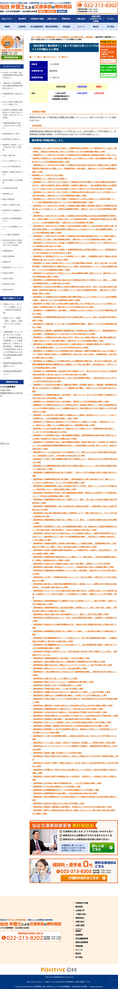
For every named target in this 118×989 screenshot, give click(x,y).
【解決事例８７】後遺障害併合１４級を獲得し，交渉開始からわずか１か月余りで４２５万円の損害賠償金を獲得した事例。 (74, 312)
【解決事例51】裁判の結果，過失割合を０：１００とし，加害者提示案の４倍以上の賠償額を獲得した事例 (73, 567)
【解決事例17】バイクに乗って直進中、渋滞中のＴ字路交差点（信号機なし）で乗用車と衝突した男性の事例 (73, 743)
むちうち (81, 27)
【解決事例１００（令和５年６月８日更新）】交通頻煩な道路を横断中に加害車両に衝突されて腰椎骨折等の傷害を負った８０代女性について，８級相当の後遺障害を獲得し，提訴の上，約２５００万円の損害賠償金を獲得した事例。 (74, 209)
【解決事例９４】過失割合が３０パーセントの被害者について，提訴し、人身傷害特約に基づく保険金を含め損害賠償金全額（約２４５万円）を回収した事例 (74, 258)
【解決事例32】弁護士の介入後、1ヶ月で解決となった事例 (54, 678)
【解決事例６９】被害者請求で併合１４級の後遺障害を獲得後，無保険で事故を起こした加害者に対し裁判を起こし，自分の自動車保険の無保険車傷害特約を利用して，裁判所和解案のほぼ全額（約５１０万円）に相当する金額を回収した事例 (74, 445)
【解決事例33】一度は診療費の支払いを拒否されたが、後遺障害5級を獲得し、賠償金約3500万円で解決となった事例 (74, 673)
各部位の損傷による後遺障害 (13, 181)
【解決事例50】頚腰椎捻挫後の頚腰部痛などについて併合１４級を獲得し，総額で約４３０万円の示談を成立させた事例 (74, 572)
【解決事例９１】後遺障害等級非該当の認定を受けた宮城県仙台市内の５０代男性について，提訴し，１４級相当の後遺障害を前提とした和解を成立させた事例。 (74, 281)
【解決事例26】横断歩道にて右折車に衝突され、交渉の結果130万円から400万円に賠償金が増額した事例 (72, 705)
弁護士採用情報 (8, 256)
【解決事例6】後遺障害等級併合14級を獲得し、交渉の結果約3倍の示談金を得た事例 (64, 793)
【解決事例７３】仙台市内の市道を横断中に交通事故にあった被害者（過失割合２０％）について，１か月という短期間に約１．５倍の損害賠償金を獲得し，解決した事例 (74, 416)
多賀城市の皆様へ (9, 284)
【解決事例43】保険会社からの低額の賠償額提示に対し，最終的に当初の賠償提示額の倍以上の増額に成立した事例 (74, 626)
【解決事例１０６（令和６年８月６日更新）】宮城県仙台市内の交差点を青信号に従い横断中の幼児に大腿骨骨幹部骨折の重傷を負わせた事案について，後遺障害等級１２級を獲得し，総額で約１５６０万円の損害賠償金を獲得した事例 (74, 168)
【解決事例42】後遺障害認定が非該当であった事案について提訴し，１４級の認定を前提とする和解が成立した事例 (74, 633)
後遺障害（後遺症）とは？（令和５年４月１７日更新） (13, 147)
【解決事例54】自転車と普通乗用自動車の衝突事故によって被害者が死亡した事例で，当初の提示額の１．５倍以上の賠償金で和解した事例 (74, 552)
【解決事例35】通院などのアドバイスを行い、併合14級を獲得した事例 (59, 668)
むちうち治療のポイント (12, 161)
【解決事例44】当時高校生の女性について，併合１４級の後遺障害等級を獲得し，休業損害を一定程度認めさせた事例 (74, 619)
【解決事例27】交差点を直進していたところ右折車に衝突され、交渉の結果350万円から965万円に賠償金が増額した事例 (74, 700)
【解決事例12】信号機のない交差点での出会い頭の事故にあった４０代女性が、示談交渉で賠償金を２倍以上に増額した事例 (74, 771)
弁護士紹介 (81, 19)
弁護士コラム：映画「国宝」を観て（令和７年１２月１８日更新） (12, 322)
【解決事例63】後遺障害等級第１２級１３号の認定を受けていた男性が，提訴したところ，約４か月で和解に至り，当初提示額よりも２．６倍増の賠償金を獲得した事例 (74, 487)
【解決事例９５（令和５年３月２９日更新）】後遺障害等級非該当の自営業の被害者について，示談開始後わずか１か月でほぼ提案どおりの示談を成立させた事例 (74, 251)
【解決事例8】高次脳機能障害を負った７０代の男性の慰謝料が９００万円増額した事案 (65, 790)
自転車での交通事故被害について (13, 219)
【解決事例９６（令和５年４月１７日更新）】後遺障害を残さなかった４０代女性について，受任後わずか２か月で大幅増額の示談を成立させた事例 (74, 244)
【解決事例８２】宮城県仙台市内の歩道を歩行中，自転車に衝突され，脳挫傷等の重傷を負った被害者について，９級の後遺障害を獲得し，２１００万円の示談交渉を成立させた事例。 (73, 345)
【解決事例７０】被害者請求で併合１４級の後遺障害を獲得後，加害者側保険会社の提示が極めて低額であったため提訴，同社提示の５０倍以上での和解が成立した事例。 (74, 437)
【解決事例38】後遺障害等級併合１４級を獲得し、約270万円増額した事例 (60, 658)
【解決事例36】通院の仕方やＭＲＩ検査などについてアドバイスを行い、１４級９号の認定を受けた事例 (72, 665)
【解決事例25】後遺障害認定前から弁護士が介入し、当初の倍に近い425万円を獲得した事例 (67, 709)
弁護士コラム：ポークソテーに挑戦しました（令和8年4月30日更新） (12, 308)
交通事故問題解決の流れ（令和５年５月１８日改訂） (12, 125)
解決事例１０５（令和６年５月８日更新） (48, 175)
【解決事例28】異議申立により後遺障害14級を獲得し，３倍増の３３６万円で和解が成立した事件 (69, 695)
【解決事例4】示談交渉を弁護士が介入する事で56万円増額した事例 (58, 803)
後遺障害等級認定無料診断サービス (12, 364)
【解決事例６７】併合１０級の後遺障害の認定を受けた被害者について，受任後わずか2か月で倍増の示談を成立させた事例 (75, 460)
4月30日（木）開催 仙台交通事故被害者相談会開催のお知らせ (13, 75)
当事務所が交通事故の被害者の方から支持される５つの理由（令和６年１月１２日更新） (13, 113)
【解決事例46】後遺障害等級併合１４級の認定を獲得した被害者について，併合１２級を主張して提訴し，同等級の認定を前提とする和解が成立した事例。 (74, 609)
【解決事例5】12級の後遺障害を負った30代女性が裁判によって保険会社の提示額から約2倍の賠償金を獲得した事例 (74, 798)
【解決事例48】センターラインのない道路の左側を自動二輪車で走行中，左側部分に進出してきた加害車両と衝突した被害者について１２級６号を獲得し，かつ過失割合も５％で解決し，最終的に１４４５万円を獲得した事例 (74, 594)
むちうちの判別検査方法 (12, 166)
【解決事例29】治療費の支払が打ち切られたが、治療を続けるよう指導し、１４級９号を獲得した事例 (71, 692)
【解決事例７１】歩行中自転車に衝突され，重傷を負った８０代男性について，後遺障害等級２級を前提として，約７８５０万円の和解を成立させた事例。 (73, 430)
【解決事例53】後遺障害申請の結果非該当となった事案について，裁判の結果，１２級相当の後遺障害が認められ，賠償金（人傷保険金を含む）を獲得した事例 (74, 558)
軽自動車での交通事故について (13, 211)
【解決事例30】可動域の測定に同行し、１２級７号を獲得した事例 (57, 689)
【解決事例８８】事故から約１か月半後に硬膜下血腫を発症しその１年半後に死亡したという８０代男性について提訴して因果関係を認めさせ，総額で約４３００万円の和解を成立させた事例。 (74, 305)
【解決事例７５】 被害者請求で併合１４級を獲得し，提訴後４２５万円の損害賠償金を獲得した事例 (70, 402)
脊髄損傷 (66, 27)
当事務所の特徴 (37, 19)
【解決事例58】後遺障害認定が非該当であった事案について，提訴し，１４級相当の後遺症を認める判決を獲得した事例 (74, 521)
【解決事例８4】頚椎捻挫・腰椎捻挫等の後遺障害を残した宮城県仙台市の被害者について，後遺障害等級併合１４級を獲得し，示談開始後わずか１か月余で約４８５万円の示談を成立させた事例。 (75, 332)
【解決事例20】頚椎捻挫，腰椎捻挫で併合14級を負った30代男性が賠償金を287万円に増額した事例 (70, 726)
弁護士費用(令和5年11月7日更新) (96, 18)
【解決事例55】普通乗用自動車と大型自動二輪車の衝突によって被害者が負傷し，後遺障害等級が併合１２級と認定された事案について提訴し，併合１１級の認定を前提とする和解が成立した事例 (74, 545)
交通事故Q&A (8, 251)
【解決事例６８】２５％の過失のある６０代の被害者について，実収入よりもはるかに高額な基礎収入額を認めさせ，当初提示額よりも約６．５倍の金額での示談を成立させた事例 (74, 454)
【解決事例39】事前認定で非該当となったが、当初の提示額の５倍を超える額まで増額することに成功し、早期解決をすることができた (74, 653)
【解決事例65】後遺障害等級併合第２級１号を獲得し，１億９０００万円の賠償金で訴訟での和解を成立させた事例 (74, 474)
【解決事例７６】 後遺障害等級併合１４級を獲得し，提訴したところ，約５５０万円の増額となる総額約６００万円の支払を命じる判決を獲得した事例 (74, 396)
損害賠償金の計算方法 (11, 139)
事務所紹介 (66, 19)
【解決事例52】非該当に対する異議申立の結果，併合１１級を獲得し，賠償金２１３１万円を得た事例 (71, 564)
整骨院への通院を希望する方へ (13, 173)
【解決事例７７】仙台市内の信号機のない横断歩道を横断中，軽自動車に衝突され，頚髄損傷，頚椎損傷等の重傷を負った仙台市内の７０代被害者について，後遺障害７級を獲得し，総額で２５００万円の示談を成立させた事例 (74, 388)
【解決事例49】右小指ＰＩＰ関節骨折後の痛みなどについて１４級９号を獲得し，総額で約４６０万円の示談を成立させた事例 (74, 579)
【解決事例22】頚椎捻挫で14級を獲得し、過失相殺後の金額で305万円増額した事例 (64, 719)
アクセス (110, 19)
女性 (41, 57)
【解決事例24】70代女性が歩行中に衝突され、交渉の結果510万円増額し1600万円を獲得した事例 (69, 712)
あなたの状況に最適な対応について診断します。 (13, 103)
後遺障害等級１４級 (53, 57)
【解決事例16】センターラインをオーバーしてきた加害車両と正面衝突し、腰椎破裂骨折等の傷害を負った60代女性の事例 (74, 747)
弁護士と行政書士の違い (12, 205)
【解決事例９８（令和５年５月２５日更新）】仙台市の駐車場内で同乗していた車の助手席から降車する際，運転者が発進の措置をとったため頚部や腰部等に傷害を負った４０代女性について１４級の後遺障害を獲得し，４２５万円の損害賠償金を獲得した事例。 (74, 229)
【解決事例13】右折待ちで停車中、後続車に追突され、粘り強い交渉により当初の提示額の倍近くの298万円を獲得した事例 (75, 764)
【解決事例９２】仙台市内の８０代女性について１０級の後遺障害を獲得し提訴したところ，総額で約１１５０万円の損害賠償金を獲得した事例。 (74, 275)
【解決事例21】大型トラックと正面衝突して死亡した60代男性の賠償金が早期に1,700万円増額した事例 (71, 722)
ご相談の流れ (51, 19)
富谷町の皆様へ (8, 273)
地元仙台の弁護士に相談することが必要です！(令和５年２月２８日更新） (13, 242)
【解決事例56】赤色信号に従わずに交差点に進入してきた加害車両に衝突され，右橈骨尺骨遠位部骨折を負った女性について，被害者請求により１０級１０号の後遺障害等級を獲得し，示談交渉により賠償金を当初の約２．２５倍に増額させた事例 (74, 536)
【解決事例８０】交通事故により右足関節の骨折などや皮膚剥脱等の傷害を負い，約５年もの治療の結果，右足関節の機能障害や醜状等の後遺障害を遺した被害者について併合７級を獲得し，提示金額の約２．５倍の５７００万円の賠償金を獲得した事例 (74, 364)
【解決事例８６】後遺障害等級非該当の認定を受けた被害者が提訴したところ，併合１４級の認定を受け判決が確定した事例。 (74, 318)
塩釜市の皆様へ (8, 290)
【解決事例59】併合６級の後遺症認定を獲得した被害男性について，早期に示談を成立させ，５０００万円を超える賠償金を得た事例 (74, 514)
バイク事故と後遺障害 (11, 235)
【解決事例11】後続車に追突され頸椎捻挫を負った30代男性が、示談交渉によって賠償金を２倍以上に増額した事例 (74, 778)
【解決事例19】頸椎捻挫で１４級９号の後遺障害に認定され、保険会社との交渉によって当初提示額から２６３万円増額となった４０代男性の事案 (74, 731)
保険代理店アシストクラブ (13, 267)
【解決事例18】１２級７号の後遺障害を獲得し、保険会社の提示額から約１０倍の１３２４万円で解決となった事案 (74, 737)
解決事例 (22, 19)
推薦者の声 (7, 262)
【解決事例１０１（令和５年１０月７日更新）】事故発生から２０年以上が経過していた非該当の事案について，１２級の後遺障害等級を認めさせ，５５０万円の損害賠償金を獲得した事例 (73, 200)
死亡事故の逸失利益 (10, 188)
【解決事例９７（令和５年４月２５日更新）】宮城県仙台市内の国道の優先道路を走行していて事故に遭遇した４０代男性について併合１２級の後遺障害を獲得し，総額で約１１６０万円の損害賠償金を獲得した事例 (74, 237)
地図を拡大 (5, 444)
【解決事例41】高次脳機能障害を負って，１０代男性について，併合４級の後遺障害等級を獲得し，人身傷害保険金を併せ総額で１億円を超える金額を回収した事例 (74, 639)
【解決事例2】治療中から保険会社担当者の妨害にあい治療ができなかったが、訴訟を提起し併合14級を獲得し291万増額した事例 (74, 812)
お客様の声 (80, 910)
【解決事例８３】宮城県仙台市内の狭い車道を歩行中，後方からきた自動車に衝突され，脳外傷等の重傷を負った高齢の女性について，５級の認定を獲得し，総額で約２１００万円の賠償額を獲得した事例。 (74, 339)
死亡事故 (110, 27)
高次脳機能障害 (37, 27)
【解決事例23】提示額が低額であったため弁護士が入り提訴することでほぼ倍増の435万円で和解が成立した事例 (75, 716)
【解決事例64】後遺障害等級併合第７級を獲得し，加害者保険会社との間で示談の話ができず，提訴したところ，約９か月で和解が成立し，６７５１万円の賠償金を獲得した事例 (73, 481)
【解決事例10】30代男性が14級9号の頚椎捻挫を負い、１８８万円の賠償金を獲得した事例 (66, 783)
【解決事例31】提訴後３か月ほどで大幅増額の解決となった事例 (57, 685)
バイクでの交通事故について (13, 228)
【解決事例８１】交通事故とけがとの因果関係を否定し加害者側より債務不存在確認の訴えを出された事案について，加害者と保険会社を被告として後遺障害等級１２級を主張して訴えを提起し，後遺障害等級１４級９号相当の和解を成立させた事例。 (74, 354)
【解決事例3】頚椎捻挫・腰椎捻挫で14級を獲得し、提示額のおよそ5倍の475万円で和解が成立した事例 (71, 807)
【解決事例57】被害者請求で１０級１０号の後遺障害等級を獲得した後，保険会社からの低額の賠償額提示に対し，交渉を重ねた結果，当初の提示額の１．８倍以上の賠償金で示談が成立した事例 (74, 528)
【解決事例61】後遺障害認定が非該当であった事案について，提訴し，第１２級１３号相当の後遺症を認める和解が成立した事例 (74, 501)
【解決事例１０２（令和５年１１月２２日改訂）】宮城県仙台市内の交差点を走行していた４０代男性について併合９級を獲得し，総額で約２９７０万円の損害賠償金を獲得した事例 (74, 193)
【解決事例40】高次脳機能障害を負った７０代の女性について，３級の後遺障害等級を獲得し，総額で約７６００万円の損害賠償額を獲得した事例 (74, 646)
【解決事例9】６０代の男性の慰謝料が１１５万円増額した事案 (56, 787)
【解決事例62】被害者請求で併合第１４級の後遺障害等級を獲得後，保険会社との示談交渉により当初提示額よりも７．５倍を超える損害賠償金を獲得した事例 (74, 494)
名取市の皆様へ (8, 278)
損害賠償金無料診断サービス (12, 372)
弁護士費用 (80, 925)
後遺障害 (22, 27)
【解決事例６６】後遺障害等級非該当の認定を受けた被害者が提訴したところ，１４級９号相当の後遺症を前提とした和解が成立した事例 (74, 467)
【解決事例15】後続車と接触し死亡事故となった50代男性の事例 (57, 753)
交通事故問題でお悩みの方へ (13, 95)
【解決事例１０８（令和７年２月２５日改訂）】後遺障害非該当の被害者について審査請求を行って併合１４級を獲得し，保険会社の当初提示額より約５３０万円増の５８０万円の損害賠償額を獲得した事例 (74, 150)
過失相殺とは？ (8, 194)
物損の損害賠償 (8, 199)
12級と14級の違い (9, 155)
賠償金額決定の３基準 (11, 134)
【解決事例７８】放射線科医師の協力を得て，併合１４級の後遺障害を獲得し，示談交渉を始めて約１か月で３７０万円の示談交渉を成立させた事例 (74, 379)
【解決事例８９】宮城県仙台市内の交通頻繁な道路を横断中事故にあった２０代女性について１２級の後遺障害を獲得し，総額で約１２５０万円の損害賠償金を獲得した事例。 (74, 298)
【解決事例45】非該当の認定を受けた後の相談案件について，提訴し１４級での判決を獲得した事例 (70, 614)
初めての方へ (7, 19)
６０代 (33, 57)
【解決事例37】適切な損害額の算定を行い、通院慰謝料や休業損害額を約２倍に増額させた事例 (68, 662)
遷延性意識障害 (51, 27)
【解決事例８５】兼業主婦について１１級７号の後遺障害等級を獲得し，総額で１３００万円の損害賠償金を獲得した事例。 (74, 325)
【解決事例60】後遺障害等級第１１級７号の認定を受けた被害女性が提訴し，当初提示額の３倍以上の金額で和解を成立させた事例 (74, 508)
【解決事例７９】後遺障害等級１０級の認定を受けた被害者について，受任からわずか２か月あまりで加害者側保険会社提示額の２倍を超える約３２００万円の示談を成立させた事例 (74, 373)
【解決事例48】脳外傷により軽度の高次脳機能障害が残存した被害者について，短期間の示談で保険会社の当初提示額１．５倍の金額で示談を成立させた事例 (74, 585)
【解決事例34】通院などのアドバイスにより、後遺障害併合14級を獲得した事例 (62, 682)
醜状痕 (96, 27)
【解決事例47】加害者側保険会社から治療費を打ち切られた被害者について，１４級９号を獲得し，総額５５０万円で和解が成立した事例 (74, 602)
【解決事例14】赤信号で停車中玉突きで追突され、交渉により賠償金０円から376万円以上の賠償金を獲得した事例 (75, 758)
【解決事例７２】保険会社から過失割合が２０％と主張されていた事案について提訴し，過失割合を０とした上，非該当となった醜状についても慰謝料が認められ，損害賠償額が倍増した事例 (73, 423)
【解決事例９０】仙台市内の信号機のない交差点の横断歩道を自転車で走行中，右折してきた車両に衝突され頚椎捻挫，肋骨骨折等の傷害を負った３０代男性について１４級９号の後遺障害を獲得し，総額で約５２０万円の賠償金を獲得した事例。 (74, 290)
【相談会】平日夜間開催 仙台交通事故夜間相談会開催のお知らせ (13, 85)
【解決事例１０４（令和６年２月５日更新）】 (50, 179)
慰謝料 (7, 27)
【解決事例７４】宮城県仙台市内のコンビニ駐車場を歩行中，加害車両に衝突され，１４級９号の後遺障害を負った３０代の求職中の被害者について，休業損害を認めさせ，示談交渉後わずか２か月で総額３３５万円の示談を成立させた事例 (74, 408)
